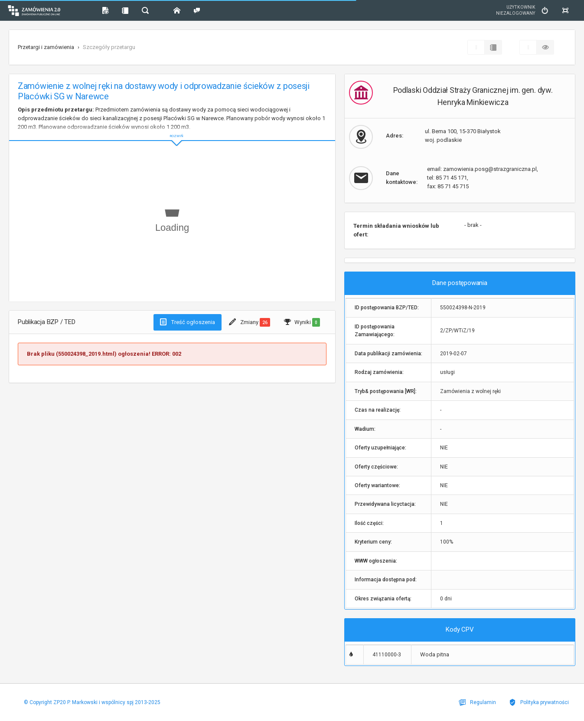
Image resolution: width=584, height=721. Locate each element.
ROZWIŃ (172, 129)
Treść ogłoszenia (187, 321)
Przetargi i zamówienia (46, 47)
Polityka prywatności (539, 702)
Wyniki (302, 322)
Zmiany (249, 322)
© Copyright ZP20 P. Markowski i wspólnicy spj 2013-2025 (92, 702)
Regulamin (477, 702)
